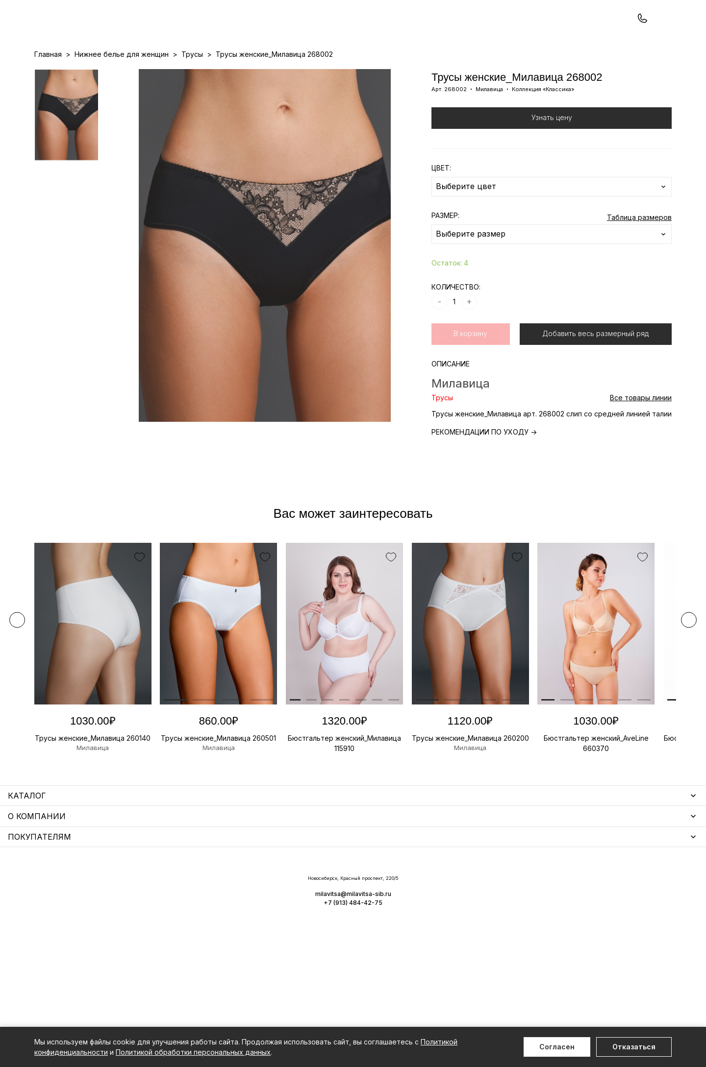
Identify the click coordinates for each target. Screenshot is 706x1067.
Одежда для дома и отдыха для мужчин (104, 957)
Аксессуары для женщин (273, 901)
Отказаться (634, 1047)
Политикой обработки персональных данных (193, 1052)
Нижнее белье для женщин (81, 886)
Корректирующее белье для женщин (295, 943)
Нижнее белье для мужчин (80, 943)
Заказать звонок (165, 32)
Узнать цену (551, 159)
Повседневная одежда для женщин (96, 986)
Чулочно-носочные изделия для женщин (104, 972)
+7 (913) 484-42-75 (87, 33)
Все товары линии (641, 439)
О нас (404, 74)
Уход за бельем (258, 886)
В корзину (470, 375)
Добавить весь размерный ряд (595, 375)
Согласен (557, 1047)
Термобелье (56, 929)
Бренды (375, 74)
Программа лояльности (459, 74)
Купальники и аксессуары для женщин (100, 915)
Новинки (315, 74)
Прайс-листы (273, 74)
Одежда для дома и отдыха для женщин (105, 901)
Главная (48, 96)
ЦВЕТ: (441, 209)
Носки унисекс (256, 929)
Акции (346, 74)
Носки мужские (257, 915)
